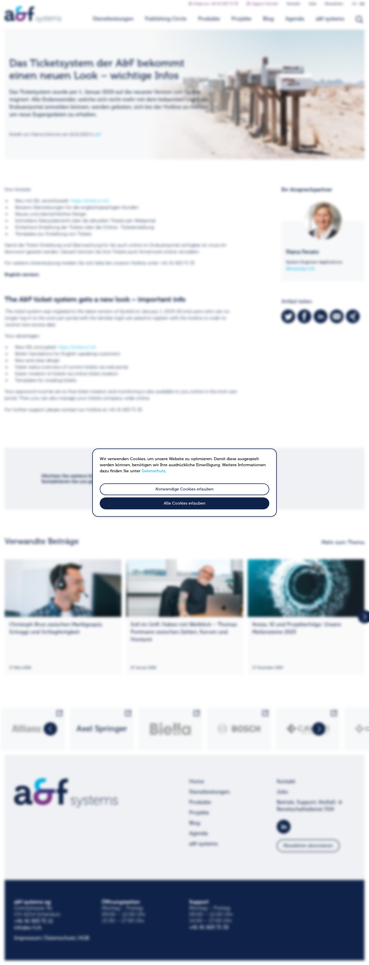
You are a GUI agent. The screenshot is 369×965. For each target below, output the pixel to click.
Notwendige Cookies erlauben (184, 489)
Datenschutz (153, 471)
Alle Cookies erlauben (185, 503)
